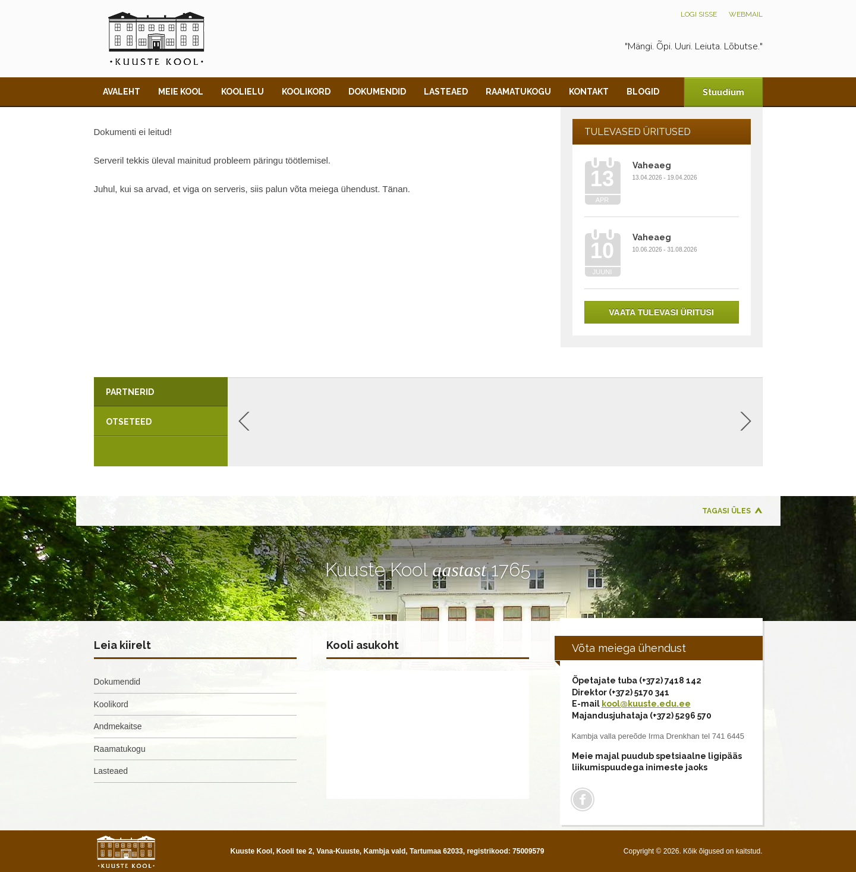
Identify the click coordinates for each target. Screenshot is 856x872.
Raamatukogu (518, 91)
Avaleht (121, 91)
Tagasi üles (726, 511)
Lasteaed (446, 91)
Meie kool (180, 91)
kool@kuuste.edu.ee (646, 703)
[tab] (161, 392)
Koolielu (242, 91)
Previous (244, 421)
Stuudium (723, 92)
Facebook (582, 799)
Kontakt (589, 91)
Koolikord (306, 91)
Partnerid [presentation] (130, 392)
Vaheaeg (651, 165)
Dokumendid (377, 91)
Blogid (643, 91)
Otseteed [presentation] (129, 421)
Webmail (746, 14)
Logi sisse (699, 14)
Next (745, 421)
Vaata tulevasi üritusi (661, 312)
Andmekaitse (118, 726)
